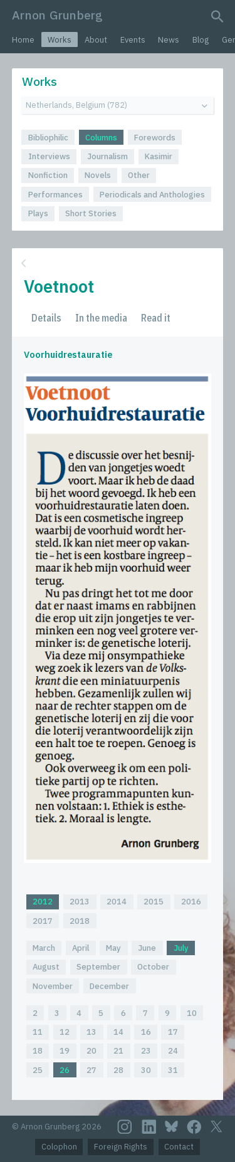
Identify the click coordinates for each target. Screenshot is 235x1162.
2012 (43, 901)
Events (132, 39)
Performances (55, 194)
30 (146, 1070)
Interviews (49, 156)
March (44, 948)
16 (146, 1032)
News (168, 39)
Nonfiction (48, 175)
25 (38, 1070)
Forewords (154, 137)
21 (118, 1050)
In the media (101, 317)
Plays (38, 213)
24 (173, 1050)
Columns (101, 137)
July (181, 948)
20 (91, 1050)
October (153, 966)
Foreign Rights (120, 1146)
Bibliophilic (48, 137)
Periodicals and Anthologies (152, 194)
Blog (200, 39)
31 (173, 1070)
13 (91, 1032)
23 (146, 1050)
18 (38, 1050)
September (98, 966)
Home (23, 39)
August (46, 966)
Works (59, 39)
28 (118, 1070)
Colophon (59, 1146)
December (109, 986)
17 (173, 1032)
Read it (155, 317)
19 (65, 1050)
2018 (80, 921)
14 (118, 1032)
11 (38, 1032)
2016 (191, 901)
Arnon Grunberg (57, 15)
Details (46, 317)
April (80, 948)
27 (91, 1070)
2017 (43, 921)
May (113, 948)
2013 (80, 901)
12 (65, 1032)
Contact (179, 1146)
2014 (117, 901)
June (147, 948)
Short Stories (91, 213)
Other (139, 175)
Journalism (107, 156)
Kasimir (158, 156)
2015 (154, 901)
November (53, 986)
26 (65, 1070)
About (96, 39)
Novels (98, 175)
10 (192, 1013)
